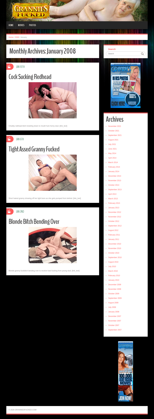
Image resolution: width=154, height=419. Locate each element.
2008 (17, 37)
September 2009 (115, 298)
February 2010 (114, 276)
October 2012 (113, 221)
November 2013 (114, 180)
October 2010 (113, 253)
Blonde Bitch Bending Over (34, 221)
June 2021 (112, 149)
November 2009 (114, 289)
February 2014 (114, 167)
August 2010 (113, 262)
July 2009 (112, 307)
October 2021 (113, 131)
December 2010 (114, 244)
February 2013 (114, 203)
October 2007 (113, 325)
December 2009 (114, 285)
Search (112, 49)
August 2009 (113, 303)
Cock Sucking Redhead (30, 76)
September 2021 (115, 135)
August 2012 (113, 230)
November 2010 (114, 248)
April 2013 (112, 194)
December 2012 (114, 212)
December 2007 (114, 316)
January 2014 (113, 171)
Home (11, 25)
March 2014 (113, 162)
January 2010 (113, 280)
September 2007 (115, 330)
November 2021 (114, 126)
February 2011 (114, 235)
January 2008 (113, 312)
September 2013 (115, 190)
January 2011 (113, 239)
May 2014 (112, 153)
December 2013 (114, 176)
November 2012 (114, 217)
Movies (21, 25)
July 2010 (112, 266)
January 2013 (113, 208)
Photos (32, 25)
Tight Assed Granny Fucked (34, 149)
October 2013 (113, 185)
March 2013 (113, 199)
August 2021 (113, 140)
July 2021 (112, 144)
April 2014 (112, 158)
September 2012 (115, 226)
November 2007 (114, 321)
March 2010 (113, 271)
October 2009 (113, 294)
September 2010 (115, 257)
